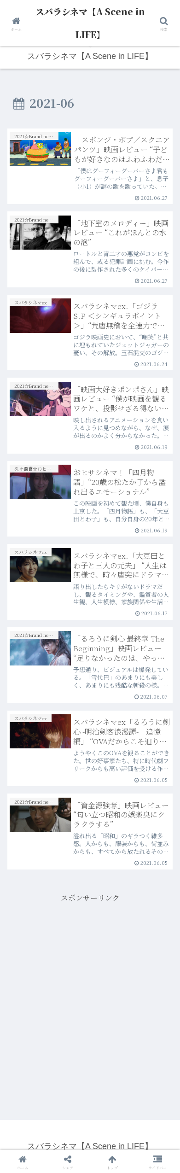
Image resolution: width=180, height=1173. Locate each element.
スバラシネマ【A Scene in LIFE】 (90, 23)
